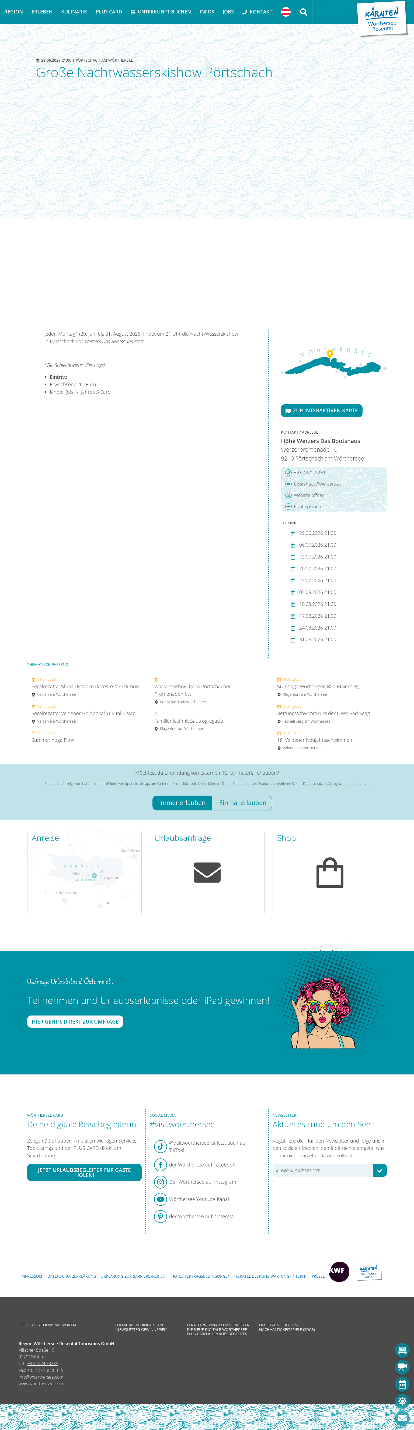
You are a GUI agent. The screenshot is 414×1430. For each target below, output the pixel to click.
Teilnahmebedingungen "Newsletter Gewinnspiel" (141, 1327)
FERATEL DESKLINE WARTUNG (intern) (271, 1276)
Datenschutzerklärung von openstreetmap (336, 783)
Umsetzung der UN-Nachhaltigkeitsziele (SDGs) (287, 1327)
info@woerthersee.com (41, 1377)
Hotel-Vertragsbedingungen (201, 1276)
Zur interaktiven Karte (322, 410)
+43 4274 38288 (42, 1363)
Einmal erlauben (242, 803)
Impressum (31, 1276)
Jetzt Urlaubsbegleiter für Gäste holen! (84, 1172)
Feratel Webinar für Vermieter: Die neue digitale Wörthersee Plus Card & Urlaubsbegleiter (219, 1329)
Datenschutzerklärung (71, 1276)
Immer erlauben (182, 803)
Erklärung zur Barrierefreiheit (133, 1276)
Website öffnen (305, 495)
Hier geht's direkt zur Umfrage (75, 1021)
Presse (318, 1276)
